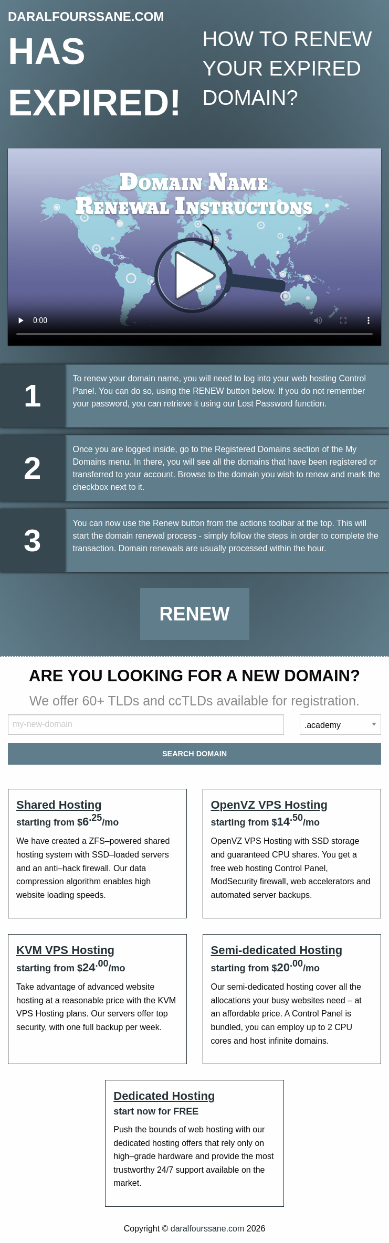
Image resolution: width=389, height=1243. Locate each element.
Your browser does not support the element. (194, 247)
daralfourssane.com (208, 1228)
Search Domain (194, 753)
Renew (195, 614)
